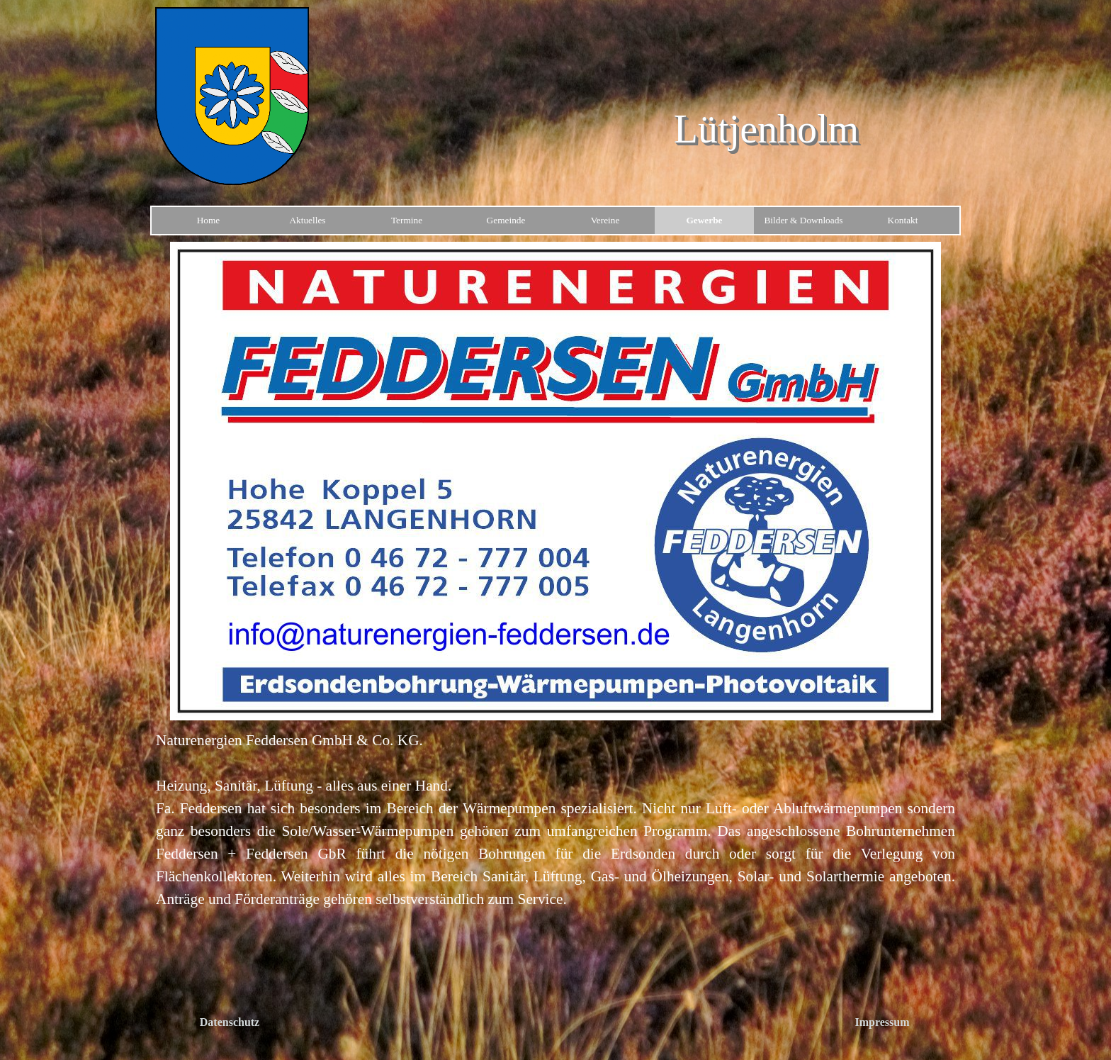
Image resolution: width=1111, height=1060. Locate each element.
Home (208, 220)
